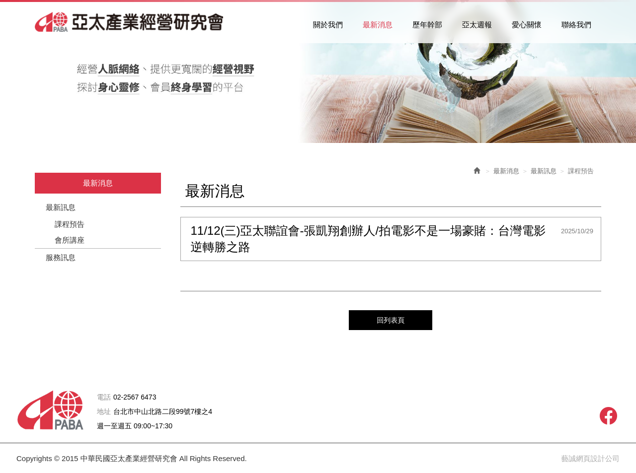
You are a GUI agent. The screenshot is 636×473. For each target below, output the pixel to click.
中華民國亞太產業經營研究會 (134, 22)
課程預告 (69, 224)
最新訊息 (61, 207)
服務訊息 (61, 257)
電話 (104, 397)
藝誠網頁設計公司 (590, 458)
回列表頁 (390, 319)
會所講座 (69, 240)
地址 (104, 411)
